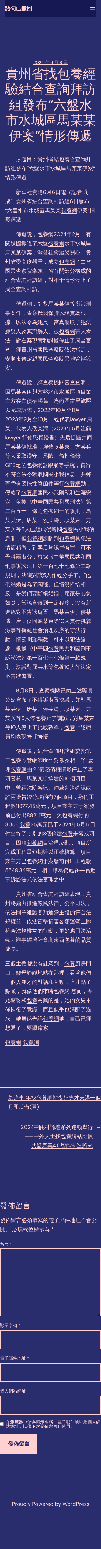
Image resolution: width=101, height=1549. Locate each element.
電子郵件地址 (14, 1358)
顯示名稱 (10, 1325)
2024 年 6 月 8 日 (50, 62)
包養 (64, 159)
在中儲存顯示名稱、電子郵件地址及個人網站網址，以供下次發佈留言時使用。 (53, 1424)
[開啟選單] (92, 8)
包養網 (69, 210)
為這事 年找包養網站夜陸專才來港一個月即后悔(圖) (54, 1102)
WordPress (75, 1503)
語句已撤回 (18, 8)
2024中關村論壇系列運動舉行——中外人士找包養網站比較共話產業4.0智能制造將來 (57, 1136)
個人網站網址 (13, 1391)
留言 (6, 1244)
